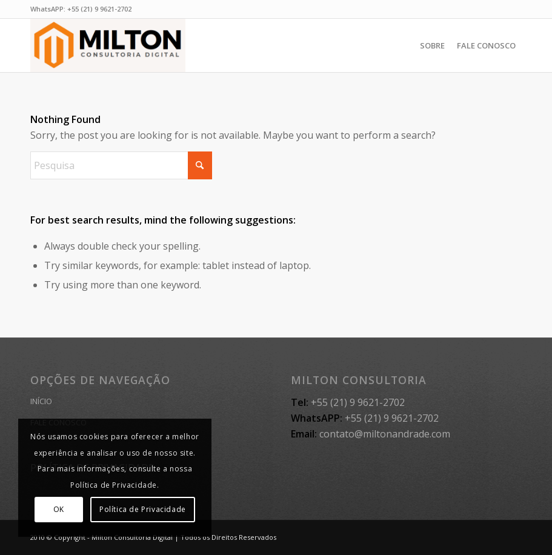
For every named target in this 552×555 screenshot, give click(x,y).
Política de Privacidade (142, 509)
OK (58, 509)
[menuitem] (432, 45)
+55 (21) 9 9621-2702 (99, 8)
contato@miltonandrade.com (384, 433)
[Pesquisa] (121, 165)
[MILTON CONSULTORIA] (107, 45)
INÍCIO (41, 401)
